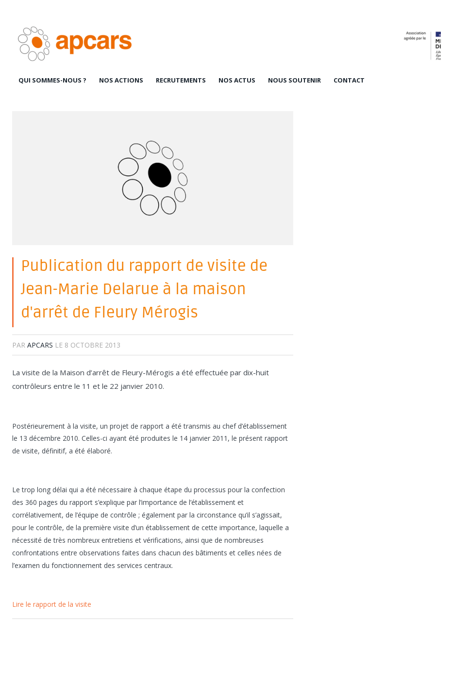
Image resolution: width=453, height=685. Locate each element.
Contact (349, 80)
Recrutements (181, 80)
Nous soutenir (294, 80)
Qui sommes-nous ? (52, 80)
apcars (40, 345)
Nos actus (236, 80)
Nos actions (121, 80)
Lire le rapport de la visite (51, 604)
